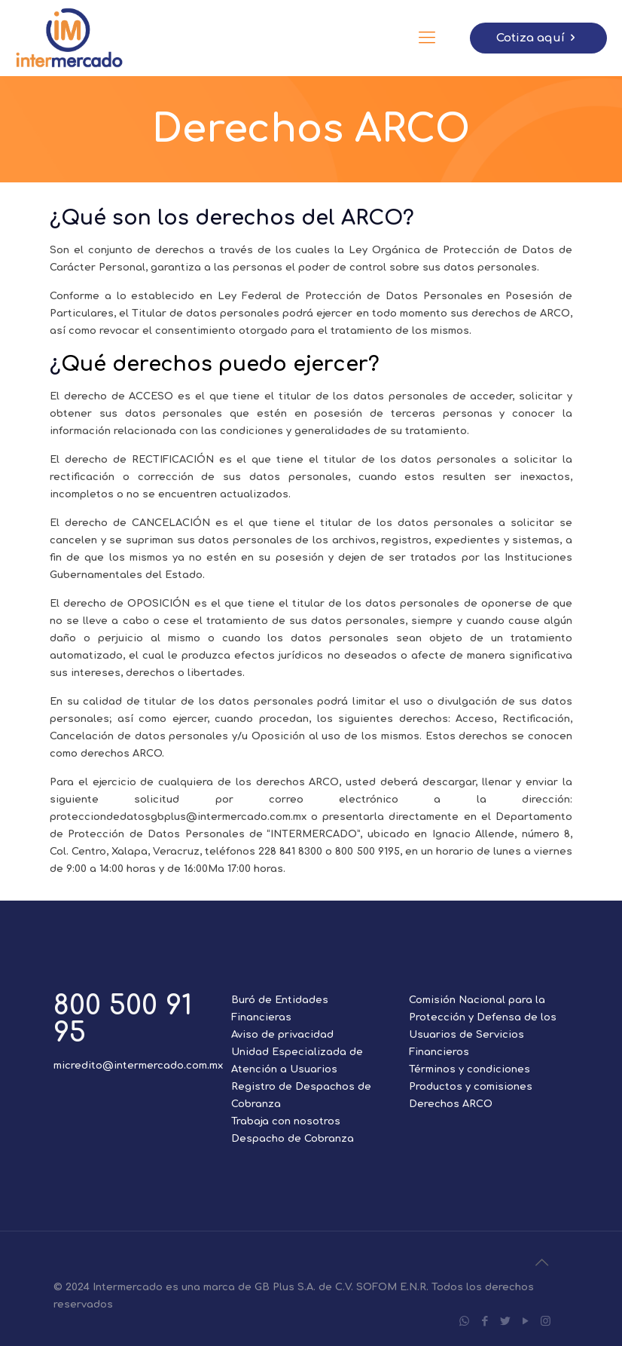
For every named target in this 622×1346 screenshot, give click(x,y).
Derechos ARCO (450, 1104)
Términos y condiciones (469, 1069)
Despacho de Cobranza (292, 1138)
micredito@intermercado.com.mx (138, 1065)
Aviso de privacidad (282, 1034)
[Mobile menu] (427, 37)
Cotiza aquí (538, 38)
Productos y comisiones (470, 1086)
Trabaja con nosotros (285, 1121)
